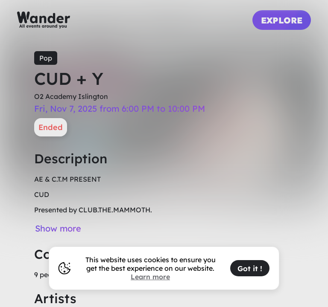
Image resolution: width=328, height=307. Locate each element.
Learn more (150, 276)
